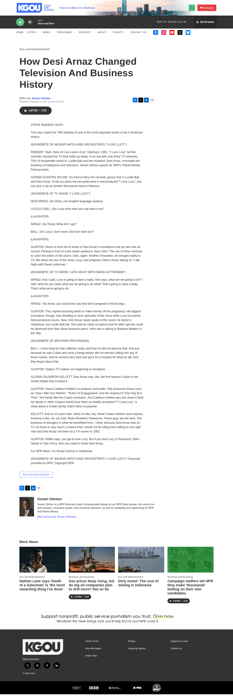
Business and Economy (81, 581)
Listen (31, 33)
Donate (209, 8)
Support (85, 33)
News (46, 33)
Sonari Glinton (41, 103)
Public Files (91, 660)
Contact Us (138, 33)
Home (20, 33)
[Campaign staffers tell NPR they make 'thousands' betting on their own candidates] (190, 564)
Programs (64, 33)
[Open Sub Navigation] (38, 33)
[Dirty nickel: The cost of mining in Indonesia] (141, 564)
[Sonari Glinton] (26, 511)
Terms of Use (92, 646)
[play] (20, 23)
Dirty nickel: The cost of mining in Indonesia (138, 588)
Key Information (93, 653)
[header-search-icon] (192, 8)
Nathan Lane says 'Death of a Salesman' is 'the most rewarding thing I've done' (42, 590)
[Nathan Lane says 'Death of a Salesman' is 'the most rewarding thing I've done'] (42, 564)
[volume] (30, 23)
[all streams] (205, 23)
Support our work (179, 646)
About (102, 33)
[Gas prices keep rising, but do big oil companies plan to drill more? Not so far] (92, 564)
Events (118, 33)
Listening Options (136, 653)
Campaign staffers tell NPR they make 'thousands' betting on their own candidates (190, 592)
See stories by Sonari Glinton (56, 521)
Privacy (131, 646)
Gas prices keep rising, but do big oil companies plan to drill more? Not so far (91, 590)
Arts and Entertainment (34, 53)
